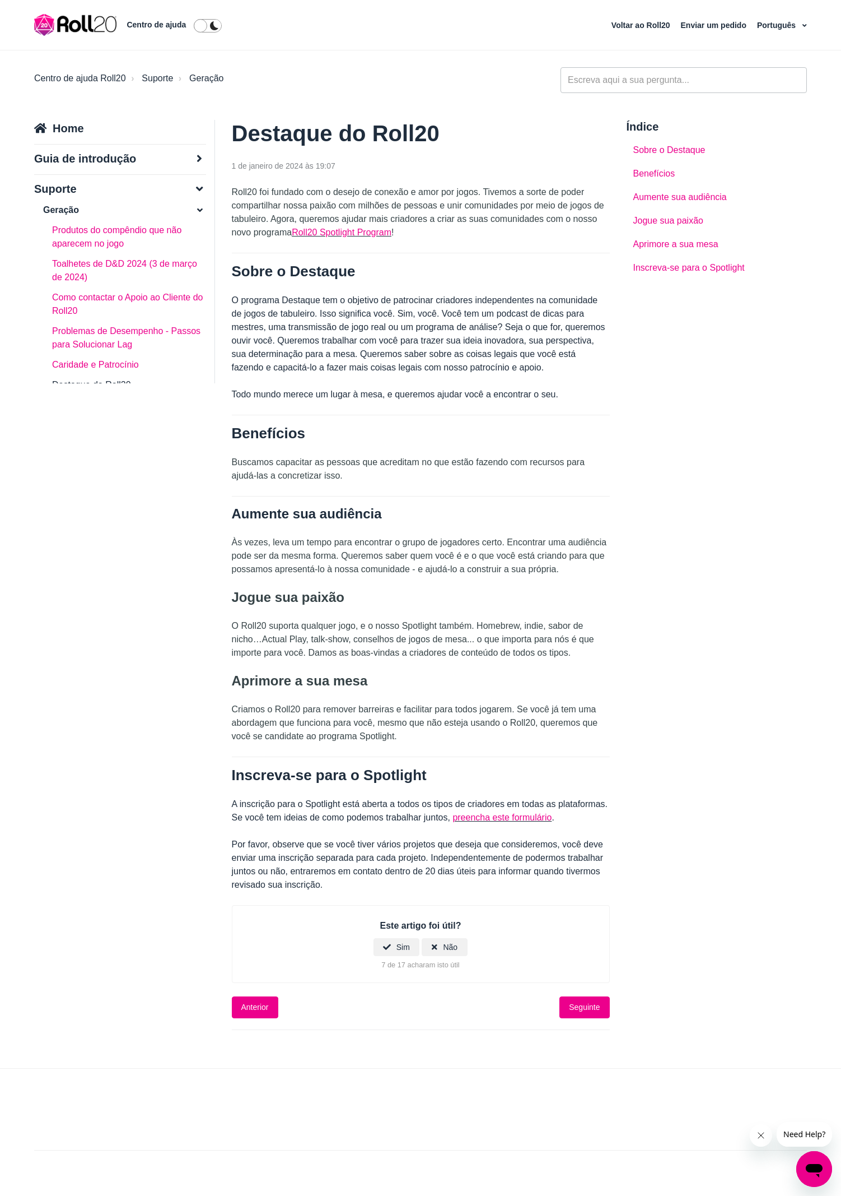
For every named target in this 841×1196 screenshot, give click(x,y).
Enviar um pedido (715, 25)
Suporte (157, 78)
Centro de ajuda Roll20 (80, 78)
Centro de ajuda (156, 24)
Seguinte (584, 1007)
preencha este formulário (502, 817)
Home (68, 128)
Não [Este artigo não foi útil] (450, 947)
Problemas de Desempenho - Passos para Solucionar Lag (126, 337)
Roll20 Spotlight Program (341, 232)
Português (777, 25)
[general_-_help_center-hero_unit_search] (683, 80)
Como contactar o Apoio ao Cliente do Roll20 (127, 304)
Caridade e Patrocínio (95, 364)
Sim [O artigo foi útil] (403, 947)
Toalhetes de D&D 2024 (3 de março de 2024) (124, 270)
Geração (206, 78)
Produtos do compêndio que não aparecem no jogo (116, 236)
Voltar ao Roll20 (641, 25)
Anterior (255, 1007)
